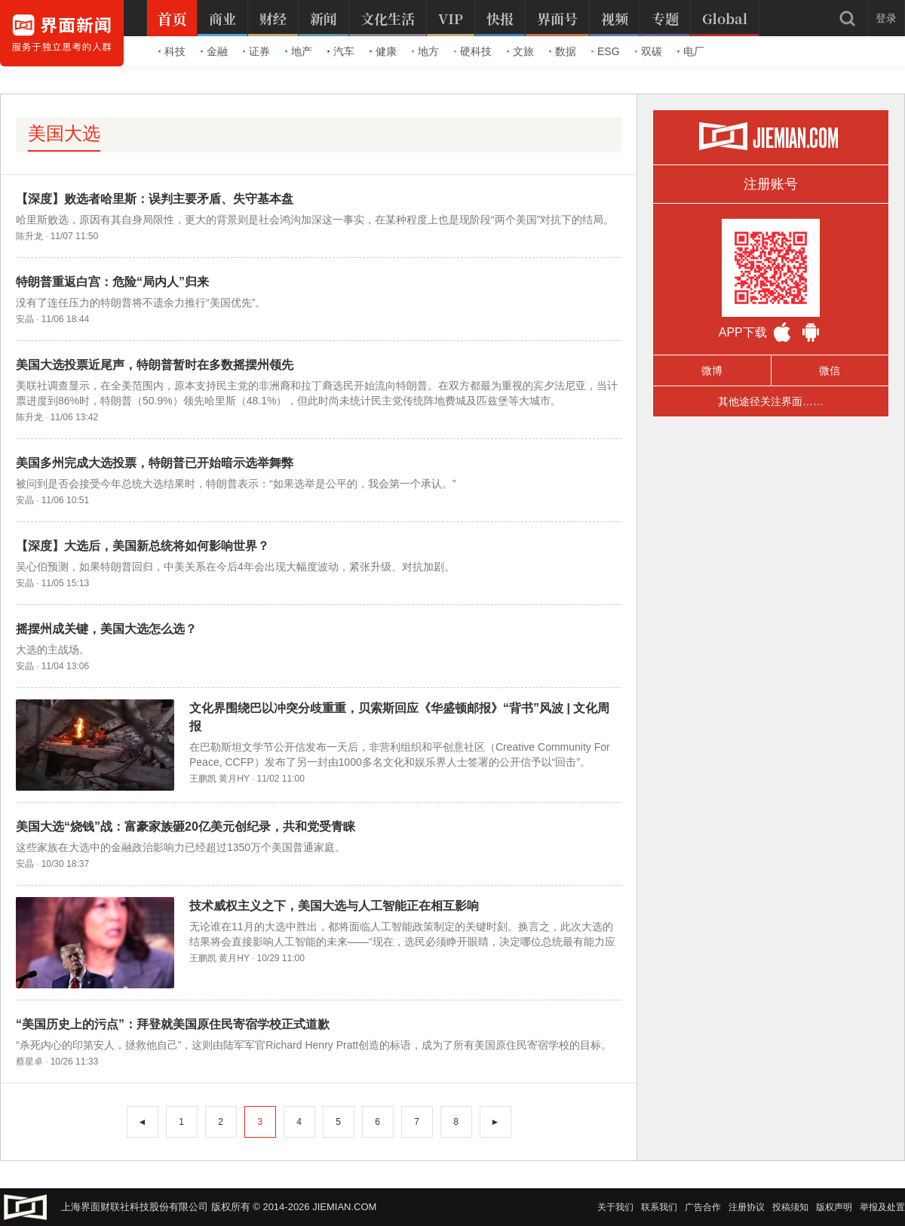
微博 (711, 370)
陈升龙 (29, 236)
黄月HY (234, 778)
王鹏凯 (202, 778)
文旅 (520, 51)
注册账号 (771, 184)
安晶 (25, 319)
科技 (172, 51)
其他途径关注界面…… (771, 401)
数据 (562, 51)
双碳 (648, 51)
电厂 (690, 51)
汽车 (340, 51)
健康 (383, 51)
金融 (214, 51)
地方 (425, 51)
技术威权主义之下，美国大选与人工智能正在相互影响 (334, 905)
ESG (605, 51)
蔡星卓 (29, 1061)
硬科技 (473, 51)
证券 (256, 51)
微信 (829, 370)
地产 (298, 51)
